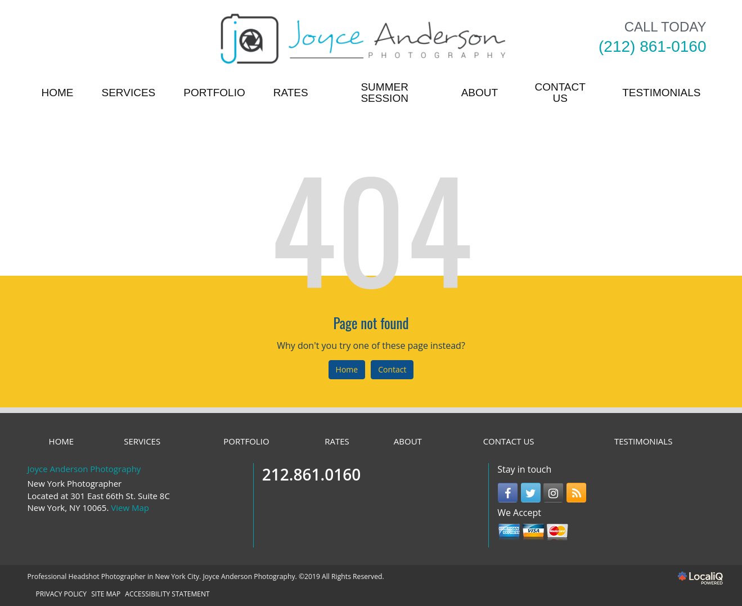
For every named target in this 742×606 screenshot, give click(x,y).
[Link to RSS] (576, 492)
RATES (290, 92)
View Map (130, 507)
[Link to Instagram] (553, 492)
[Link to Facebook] (508, 492)
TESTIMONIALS (661, 92)
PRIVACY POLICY (61, 594)
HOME (58, 92)
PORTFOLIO (214, 92)
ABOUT (479, 92)
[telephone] (652, 46)
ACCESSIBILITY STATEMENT (167, 594)
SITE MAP (105, 594)
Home (347, 369)
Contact (392, 369)
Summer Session (384, 92)
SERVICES (129, 92)
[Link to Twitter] (531, 492)
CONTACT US (559, 92)
